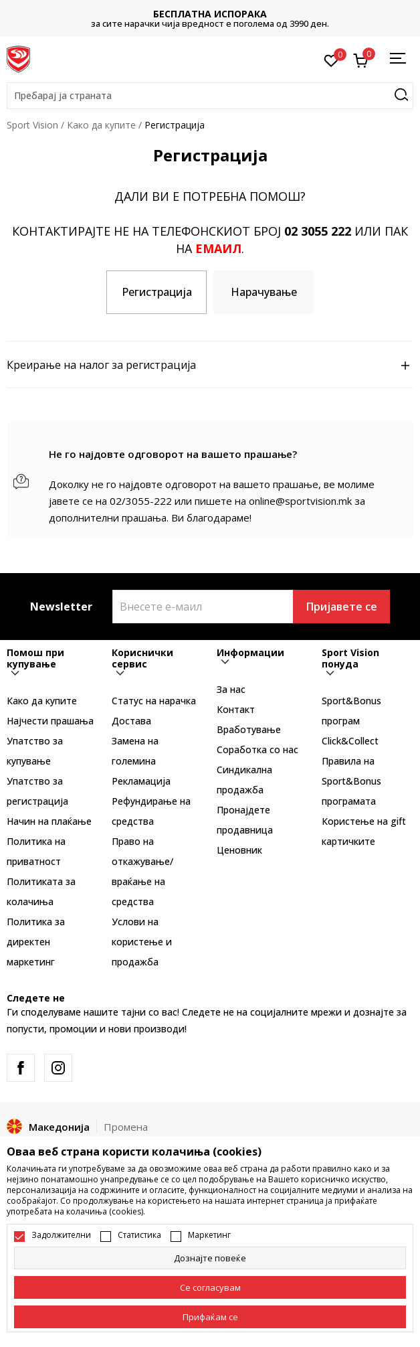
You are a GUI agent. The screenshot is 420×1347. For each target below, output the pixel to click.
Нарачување (264, 292)
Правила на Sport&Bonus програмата (351, 781)
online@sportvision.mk (300, 500)
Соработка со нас (257, 749)
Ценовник (239, 850)
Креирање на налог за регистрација (210, 366)
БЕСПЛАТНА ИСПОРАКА (210, 14)
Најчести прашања (50, 720)
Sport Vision (32, 124)
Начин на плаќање (49, 821)
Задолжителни (61, 1235)
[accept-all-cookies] (210, 1316)
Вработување (249, 729)
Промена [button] (126, 1126)
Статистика (139, 1235)
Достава (131, 720)
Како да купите (101, 124)
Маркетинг (209, 1235)
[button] (210, 95)
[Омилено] (331, 60)
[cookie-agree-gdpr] (210, 1287)
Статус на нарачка (154, 700)
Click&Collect (350, 740)
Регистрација (157, 292)
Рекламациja (141, 781)
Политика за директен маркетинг (36, 941)
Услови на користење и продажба (142, 941)
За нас (231, 689)
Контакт (236, 709)
